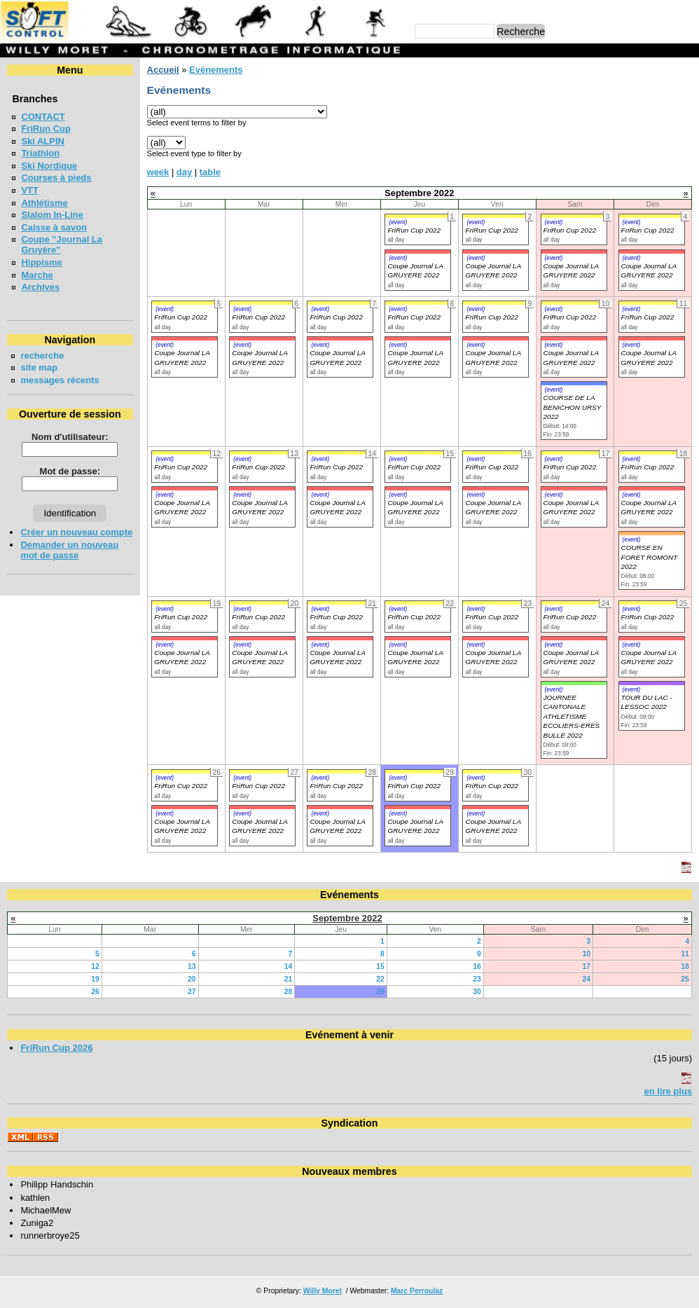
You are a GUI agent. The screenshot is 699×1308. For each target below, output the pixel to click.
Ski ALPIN (42, 141)
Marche (37, 275)
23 (477, 979)
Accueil (163, 69)
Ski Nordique (49, 165)
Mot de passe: (70, 471)
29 (380, 992)
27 (192, 992)
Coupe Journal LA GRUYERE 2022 (181, 507)
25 (685, 979)
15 (380, 966)
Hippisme (41, 262)
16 (477, 966)
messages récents (59, 380)
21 (288, 979)
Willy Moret (322, 1291)
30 (477, 992)
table (210, 172)
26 (95, 992)
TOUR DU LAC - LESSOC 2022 (646, 702)
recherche (42, 355)
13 (192, 966)
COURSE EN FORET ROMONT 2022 (649, 557)
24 (586, 979)
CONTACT (42, 116)
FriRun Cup (46, 128)
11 (685, 954)
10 (586, 954)
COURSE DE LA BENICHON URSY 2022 (573, 407)
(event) (398, 222)
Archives (40, 287)
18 (685, 966)
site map (38, 367)
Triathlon (40, 153)
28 (288, 992)
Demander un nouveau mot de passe (69, 549)
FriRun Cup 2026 (56, 1047)
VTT (29, 190)
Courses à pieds (56, 177)
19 (95, 979)
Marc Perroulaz (417, 1291)
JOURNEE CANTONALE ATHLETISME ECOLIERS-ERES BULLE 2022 (572, 716)
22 (380, 979)
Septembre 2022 (347, 918)
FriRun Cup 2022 (414, 230)
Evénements (215, 69)
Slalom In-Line (52, 214)
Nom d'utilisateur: (70, 437)
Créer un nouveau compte (76, 532)
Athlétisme (44, 203)
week (158, 172)
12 (95, 966)
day (184, 172)
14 (288, 966)
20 (192, 979)
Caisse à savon (54, 227)
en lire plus (668, 1091)
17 (586, 966)
